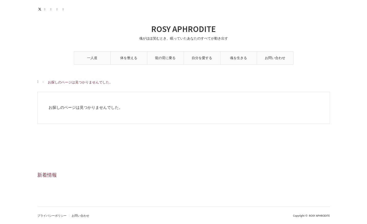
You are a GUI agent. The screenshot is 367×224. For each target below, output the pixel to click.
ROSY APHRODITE (183, 28)
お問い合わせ (275, 58)
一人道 (92, 58)
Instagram (53, 8)
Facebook (46, 8)
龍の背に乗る (165, 58)
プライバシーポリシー (52, 215)
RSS (65, 8)
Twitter (40, 8)
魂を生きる (238, 58)
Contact (59, 8)
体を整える (128, 58)
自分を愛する (202, 58)
